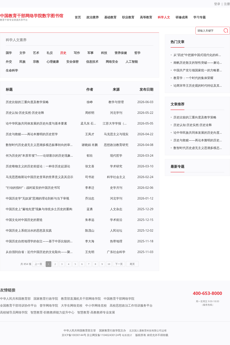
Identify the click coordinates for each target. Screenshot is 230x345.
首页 (78, 17)
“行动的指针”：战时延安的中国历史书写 (33, 188)
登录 (217, 4)
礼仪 (50, 53)
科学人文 (164, 17)
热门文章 (177, 41)
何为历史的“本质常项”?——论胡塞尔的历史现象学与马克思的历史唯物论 (40, 155)
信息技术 (92, 61)
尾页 (132, 264)
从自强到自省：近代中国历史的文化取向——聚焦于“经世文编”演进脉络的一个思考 (40, 252)
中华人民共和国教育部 (15, 298)
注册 (227, 4)
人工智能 (132, 61)
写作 (77, 53)
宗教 (36, 61)
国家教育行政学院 (46, 298)
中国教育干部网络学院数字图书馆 (31, 15)
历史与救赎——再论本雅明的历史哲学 (32, 134)
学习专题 (199, 17)
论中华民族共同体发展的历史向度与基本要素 (36, 123)
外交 (9, 61)
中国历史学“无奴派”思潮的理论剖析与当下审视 (37, 198)
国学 (9, 53)
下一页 (119, 264)
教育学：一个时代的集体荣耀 (193, 78)
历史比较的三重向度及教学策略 (27, 102)
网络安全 (112, 61)
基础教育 (110, 17)
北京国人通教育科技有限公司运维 (148, 330)
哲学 (137, 53)
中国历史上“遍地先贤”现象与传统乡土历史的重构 (39, 209)
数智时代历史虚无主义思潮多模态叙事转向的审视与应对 (40, 145)
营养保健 (121, 53)
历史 (63, 53)
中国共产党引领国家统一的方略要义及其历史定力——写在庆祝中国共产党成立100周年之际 (198, 70)
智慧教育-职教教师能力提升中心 (52, 312)
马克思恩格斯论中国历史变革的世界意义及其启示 (39, 177)
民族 (22, 61)
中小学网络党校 (96, 305)
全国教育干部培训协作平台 (18, 305)
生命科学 (12, 70)
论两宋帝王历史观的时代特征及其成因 (198, 85)
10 (109, 264)
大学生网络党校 (71, 305)
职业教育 (128, 17)
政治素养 (92, 17)
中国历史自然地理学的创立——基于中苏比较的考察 (40, 241)
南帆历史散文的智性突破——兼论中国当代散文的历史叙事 (198, 62)
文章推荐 (177, 104)
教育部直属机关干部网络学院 (81, 298)
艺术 (36, 53)
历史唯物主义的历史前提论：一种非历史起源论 (38, 166)
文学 (22, 53)
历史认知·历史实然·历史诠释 (25, 113)
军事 (90, 53)
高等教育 (146, 17)
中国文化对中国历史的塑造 (24, 220)
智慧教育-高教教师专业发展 (96, 312)
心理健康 (53, 61)
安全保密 (72, 61)
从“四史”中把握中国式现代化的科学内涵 (198, 55)
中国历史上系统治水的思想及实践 (29, 230)
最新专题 (177, 166)
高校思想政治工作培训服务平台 (131, 305)
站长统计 (127, 335)
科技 (104, 53)
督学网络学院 (49, 305)
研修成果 (182, 17)
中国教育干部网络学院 (119, 298)
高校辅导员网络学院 (14, 312)
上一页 (38, 264)
